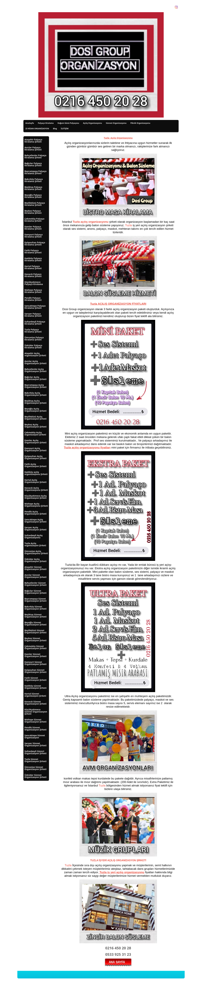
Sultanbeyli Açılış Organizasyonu (33, 536)
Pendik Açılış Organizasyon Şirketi (35, 512)
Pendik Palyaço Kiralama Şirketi (33, 298)
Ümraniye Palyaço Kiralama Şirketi (34, 338)
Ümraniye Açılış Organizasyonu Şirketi (36, 552)
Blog (55, 128)
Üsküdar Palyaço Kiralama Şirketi (33, 346)
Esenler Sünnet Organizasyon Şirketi (35, 655)
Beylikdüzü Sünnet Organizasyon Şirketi (35, 631)
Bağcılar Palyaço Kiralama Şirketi (33, 164)
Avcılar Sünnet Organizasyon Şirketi (35, 576)
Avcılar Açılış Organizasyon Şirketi (35, 362)
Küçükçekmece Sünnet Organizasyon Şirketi (35, 711)
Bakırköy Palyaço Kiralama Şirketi (33, 180)
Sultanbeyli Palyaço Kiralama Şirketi (34, 322)
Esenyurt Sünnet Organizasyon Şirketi (35, 663)
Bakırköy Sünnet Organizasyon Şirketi (35, 607)
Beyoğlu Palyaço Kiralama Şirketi (33, 196)
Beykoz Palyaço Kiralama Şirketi (33, 211)
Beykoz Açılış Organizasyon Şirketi (35, 425)
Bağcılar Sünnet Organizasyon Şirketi (35, 591)
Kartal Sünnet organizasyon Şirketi (35, 694)
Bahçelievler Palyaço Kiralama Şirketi (35, 156)
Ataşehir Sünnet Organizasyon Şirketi (35, 568)
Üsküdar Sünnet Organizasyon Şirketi (35, 776)
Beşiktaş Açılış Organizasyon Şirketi (35, 401)
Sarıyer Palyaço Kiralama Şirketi (33, 314)
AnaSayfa (29, 123)
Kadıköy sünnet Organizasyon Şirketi (35, 686)
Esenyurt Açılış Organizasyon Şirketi (35, 449)
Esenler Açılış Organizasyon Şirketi (35, 441)
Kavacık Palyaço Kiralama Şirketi (33, 275)
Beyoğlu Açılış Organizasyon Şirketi (35, 409)
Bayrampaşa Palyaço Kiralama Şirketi (35, 172)
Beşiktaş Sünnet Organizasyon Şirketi (35, 615)
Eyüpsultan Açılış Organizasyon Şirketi (35, 457)
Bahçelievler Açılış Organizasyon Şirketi (35, 370)
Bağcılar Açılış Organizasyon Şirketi (35, 378)
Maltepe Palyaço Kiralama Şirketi (33, 291)
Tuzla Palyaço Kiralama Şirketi (33, 330)
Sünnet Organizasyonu (116, 123)
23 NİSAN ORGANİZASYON (37, 128)
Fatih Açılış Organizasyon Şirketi (35, 465)
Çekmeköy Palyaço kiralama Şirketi (34, 219)
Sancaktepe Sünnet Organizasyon (34, 736)
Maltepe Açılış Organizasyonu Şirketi (36, 504)
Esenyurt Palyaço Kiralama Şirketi (33, 235)
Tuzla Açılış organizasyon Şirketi (35, 544)
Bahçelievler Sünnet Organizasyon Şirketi (35, 583)
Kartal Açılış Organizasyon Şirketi (35, 481)
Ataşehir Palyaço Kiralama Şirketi (33, 140)
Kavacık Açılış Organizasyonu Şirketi (36, 488)
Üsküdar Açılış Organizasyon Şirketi (35, 560)
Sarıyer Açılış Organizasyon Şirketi (35, 528)
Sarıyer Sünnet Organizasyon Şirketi (35, 744)
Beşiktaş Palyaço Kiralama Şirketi (33, 188)
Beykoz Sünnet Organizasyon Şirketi (35, 639)
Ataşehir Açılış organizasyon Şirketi (35, 354)
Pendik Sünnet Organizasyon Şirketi (35, 728)
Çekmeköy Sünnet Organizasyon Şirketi (35, 647)
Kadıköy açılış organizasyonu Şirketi (35, 473)
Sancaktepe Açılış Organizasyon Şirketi (35, 520)
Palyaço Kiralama (46, 123)
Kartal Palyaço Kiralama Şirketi (33, 267)
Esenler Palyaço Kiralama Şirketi (33, 227)
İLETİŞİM (64, 128)
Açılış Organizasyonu (92, 123)
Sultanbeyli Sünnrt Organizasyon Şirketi (35, 752)
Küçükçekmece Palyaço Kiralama (33, 283)
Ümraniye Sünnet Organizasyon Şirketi (35, 768)
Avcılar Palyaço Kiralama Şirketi (33, 148)
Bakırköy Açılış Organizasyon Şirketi (35, 393)
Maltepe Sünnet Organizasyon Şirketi (35, 720)
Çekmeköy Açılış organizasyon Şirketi (35, 433)
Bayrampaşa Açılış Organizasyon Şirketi (35, 386)
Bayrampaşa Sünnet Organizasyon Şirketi (35, 599)
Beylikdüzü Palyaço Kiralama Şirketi (34, 203)
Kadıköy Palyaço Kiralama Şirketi (33, 259)
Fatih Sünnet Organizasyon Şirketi (35, 678)
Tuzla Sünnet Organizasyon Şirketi (35, 760)
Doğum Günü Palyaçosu (68, 123)
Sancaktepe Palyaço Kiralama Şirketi (35, 306)
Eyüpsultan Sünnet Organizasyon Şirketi (35, 671)
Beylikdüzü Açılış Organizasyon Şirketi (35, 417)
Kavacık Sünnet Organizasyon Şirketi (35, 702)
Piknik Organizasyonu (140, 123)
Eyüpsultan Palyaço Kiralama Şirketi (34, 243)
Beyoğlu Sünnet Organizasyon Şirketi (35, 623)
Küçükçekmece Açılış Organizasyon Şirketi (35, 496)
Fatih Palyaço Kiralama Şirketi (33, 251)
